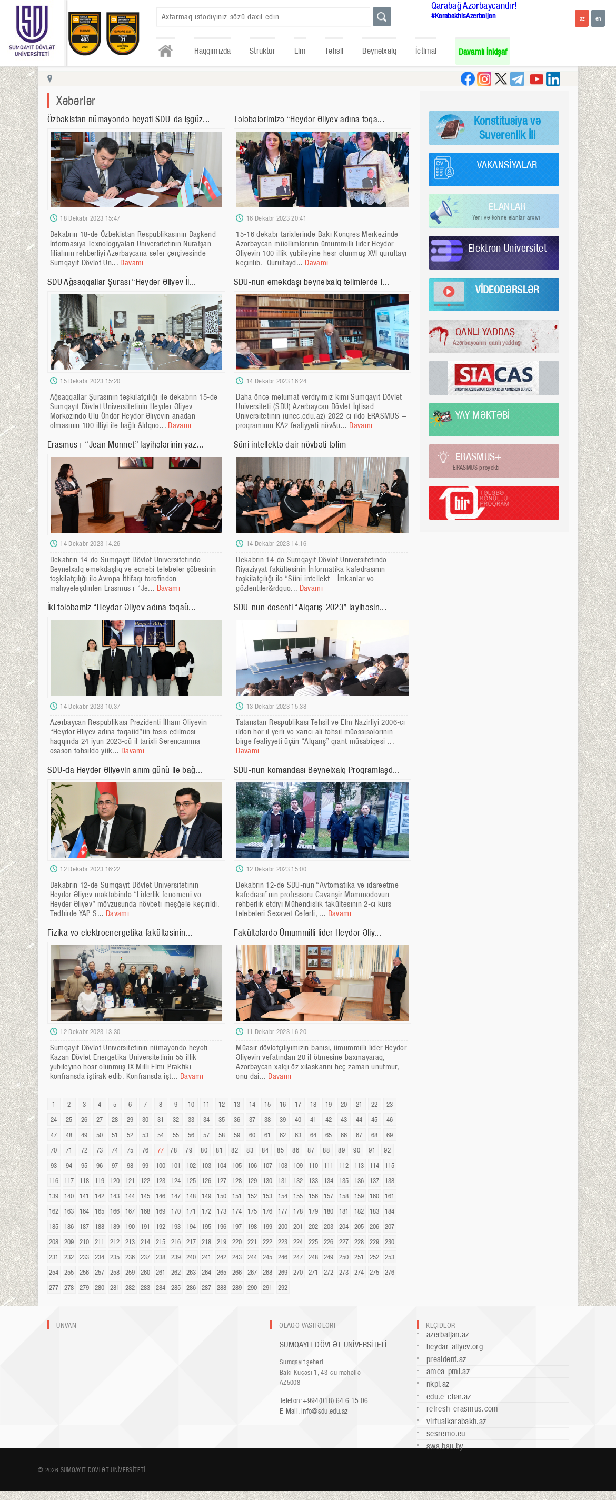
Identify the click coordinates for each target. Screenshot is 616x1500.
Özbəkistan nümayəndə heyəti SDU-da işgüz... (128, 119)
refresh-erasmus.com (462, 1409)
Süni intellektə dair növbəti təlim (290, 444)
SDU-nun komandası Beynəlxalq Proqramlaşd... (317, 769)
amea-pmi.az (448, 1371)
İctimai (425, 51)
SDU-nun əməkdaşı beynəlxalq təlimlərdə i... (311, 281)
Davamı (131, 262)
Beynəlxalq (379, 51)
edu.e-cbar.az (448, 1397)
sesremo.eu (445, 1433)
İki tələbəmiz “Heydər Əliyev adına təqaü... (121, 607)
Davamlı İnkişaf (483, 52)
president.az (446, 1359)
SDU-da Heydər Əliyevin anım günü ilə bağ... (124, 769)
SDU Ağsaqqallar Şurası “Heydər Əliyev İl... (121, 281)
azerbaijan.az (447, 1334)
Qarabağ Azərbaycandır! (474, 5)
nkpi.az (438, 1384)
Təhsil (334, 51)
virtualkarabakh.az (456, 1421)
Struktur (262, 51)
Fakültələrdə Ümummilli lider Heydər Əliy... (307, 932)
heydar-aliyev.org (454, 1347)
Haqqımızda (212, 51)
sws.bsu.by (445, 1446)
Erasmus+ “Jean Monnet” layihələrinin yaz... (125, 444)
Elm (300, 51)
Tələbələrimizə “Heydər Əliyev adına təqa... (309, 119)
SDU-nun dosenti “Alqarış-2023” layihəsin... (310, 607)
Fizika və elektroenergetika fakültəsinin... (119, 932)
